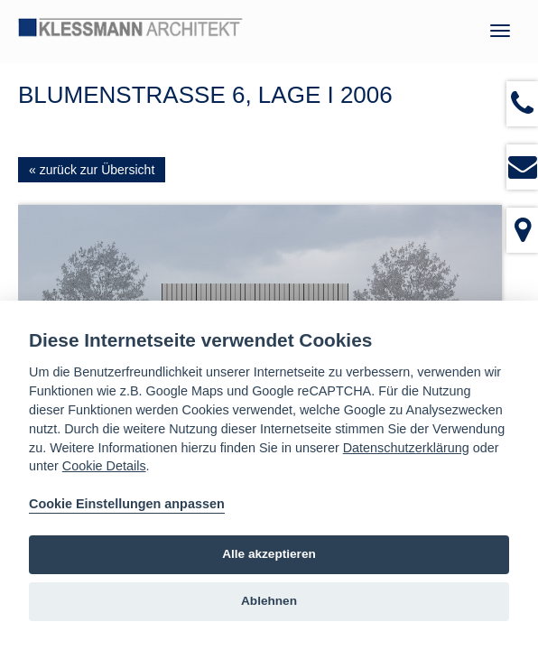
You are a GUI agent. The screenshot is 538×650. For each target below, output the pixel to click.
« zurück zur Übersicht (91, 169)
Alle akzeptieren (269, 554)
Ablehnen (269, 601)
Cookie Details (104, 466)
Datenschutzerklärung (406, 448)
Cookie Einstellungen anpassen (127, 504)
